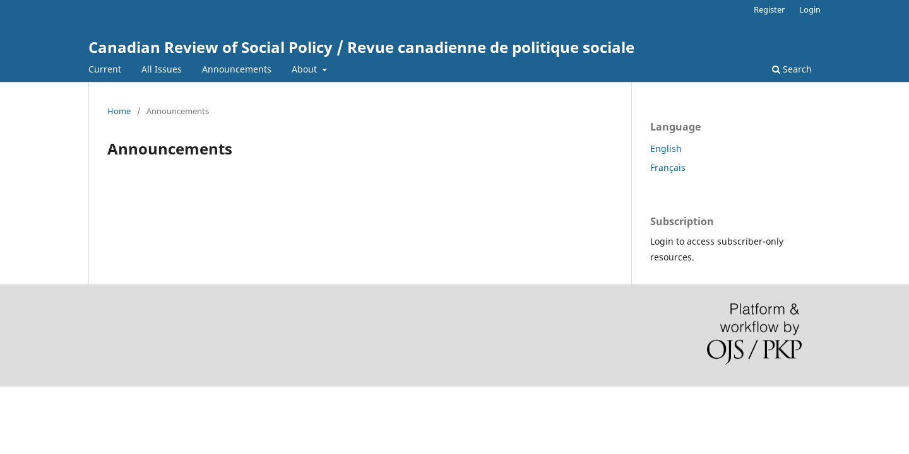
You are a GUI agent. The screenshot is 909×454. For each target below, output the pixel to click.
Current (104, 69)
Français (668, 167)
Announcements (236, 69)
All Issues (161, 69)
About (305, 69)
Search (792, 69)
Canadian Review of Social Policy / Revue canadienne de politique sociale (361, 47)
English (666, 148)
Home (119, 111)
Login (810, 9)
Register (769, 9)
